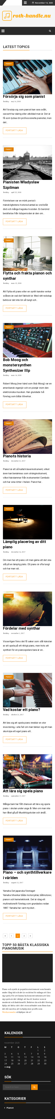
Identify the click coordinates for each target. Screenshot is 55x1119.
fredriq (6, 101)
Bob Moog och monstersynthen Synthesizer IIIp (17, 365)
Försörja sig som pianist (24, 96)
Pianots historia (17, 456)
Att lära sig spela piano (23, 791)
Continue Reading (14, 130)
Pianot (9, 64)
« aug (7, 1066)
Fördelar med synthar (21, 628)
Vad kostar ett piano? (21, 709)
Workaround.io (9, 1012)
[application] (27, 968)
